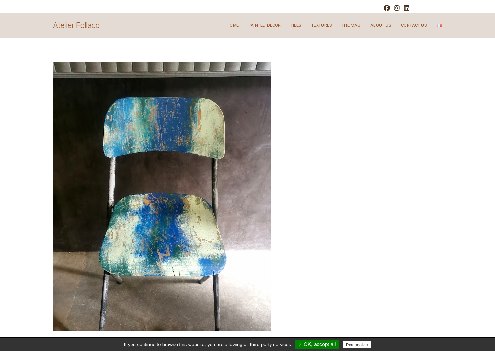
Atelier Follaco (76, 25)
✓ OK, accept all (317, 344)
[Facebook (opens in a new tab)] (387, 8)
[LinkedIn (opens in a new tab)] (405, 8)
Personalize (357, 344)
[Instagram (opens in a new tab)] (397, 8)
